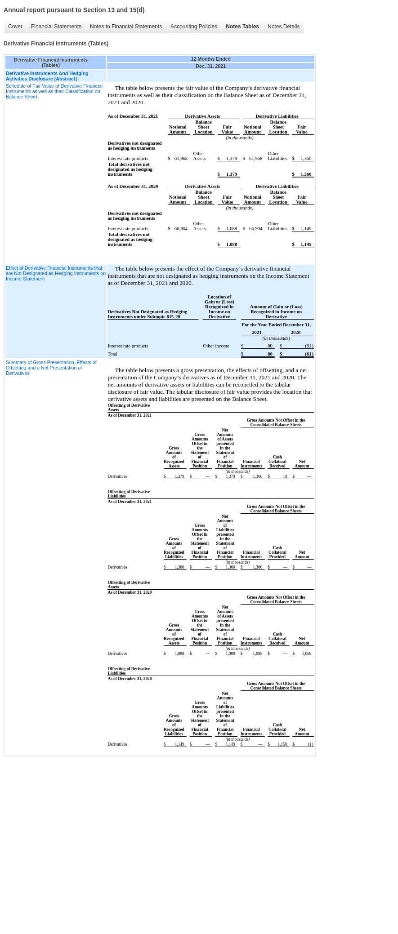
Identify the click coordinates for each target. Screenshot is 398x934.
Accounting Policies (193, 26)
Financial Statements (56, 26)
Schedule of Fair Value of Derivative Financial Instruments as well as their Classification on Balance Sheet (54, 91)
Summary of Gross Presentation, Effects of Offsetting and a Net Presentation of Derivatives (51, 368)
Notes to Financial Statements (126, 26)
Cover (15, 26)
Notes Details (284, 26)
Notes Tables (242, 26)
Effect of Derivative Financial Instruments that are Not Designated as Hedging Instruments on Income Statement (56, 273)
